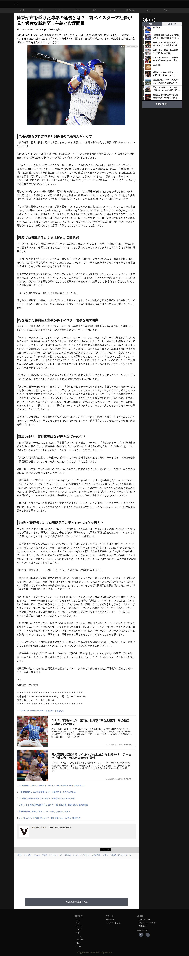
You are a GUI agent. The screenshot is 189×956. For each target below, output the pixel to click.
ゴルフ (76, 10)
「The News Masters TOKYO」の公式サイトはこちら (40, 711)
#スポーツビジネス (81, 855)
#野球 (19, 855)
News (148, 10)
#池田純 (67, 855)
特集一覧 (111, 919)
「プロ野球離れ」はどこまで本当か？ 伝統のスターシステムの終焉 (46, 792)
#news (36, 855)
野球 (40, 10)
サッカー (58, 10)
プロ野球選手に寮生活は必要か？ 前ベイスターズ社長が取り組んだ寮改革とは (51, 786)
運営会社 (142, 926)
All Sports (130, 10)
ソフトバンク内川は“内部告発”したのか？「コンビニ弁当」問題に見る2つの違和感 (52, 805)
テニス (112, 10)
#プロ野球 (96, 855)
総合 (22, 10)
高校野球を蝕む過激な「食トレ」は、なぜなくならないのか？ (43, 811)
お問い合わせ (144, 919)
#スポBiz (27, 855)
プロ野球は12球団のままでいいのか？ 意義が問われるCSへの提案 (46, 798)
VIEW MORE (162, 104)
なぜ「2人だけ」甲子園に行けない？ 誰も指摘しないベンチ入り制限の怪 (48, 818)
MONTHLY (171, 24)
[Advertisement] (76, 876)
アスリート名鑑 (113, 923)
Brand (166, 10)
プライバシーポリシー (148, 923)
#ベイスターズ (55, 855)
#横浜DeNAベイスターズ (120, 855)
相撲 (94, 10)
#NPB (105, 855)
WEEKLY (152, 24)
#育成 (44, 855)
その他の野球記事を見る (76, 902)
